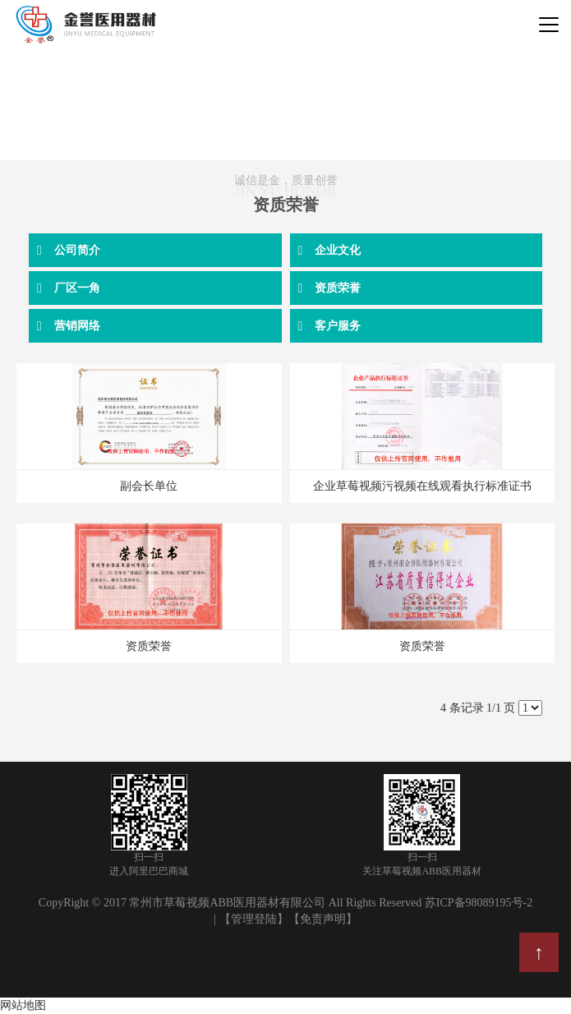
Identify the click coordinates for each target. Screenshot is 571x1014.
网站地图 (23, 1005)
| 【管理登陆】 (251, 919)
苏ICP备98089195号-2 (478, 902)
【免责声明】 (322, 919)
